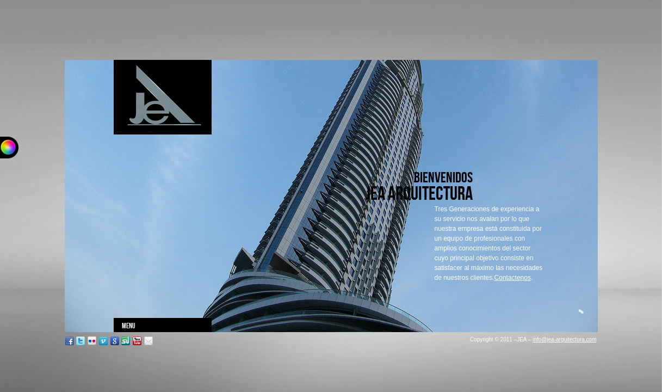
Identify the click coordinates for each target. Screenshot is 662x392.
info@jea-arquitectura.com (564, 339)
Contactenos (512, 277)
